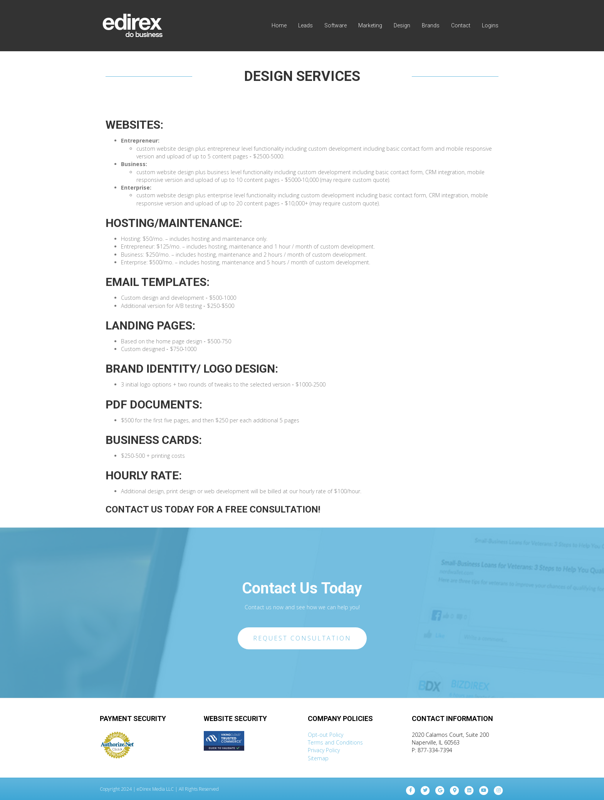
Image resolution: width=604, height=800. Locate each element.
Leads (305, 25)
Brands (431, 25)
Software (335, 25)
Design (402, 25)
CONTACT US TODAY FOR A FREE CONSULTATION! (213, 509)
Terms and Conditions (335, 742)
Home (279, 25)
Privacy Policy (324, 750)
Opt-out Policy (325, 734)
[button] (302, 638)
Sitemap (318, 758)
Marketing (370, 25)
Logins (490, 25)
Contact (460, 25)
